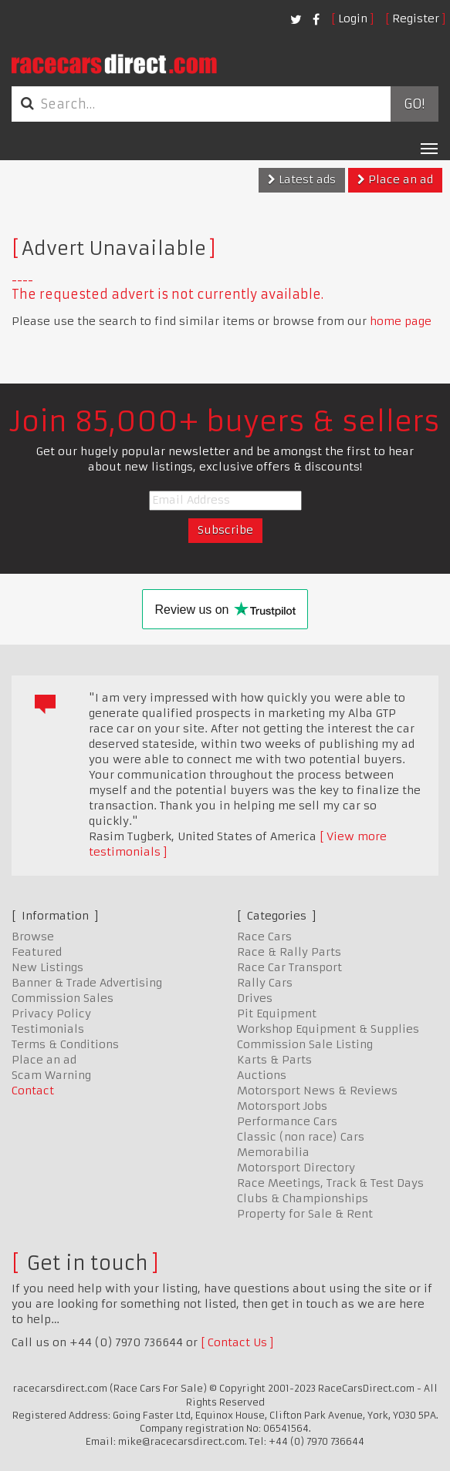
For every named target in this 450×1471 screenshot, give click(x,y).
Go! (414, 104)
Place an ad (395, 179)
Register (415, 18)
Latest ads (302, 179)
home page (400, 321)
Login (352, 18)
